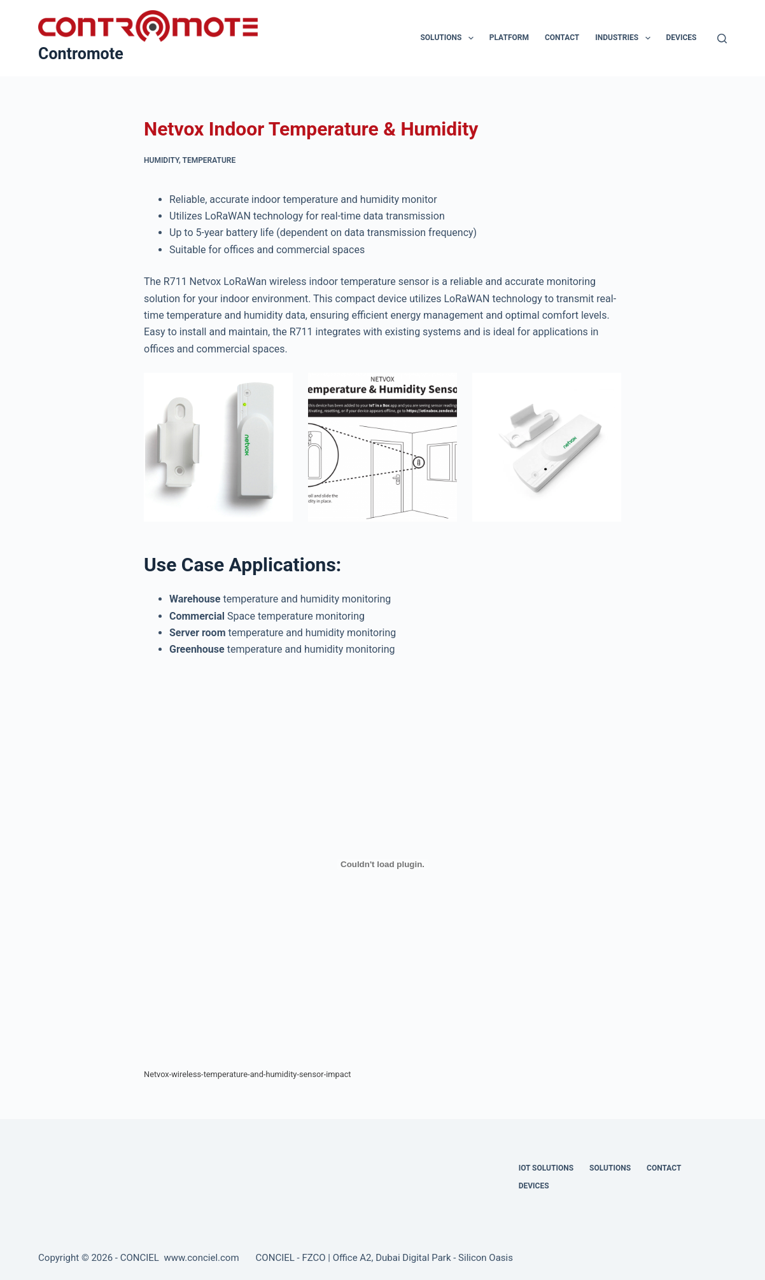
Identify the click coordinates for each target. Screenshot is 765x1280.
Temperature (209, 160)
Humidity (161, 160)
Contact (562, 37)
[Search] (722, 38)
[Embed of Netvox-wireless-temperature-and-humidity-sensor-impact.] (382, 864)
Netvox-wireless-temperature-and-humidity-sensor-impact (247, 1074)
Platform (509, 37)
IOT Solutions (546, 1168)
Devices (681, 37)
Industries (625, 38)
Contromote (80, 54)
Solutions (449, 38)
